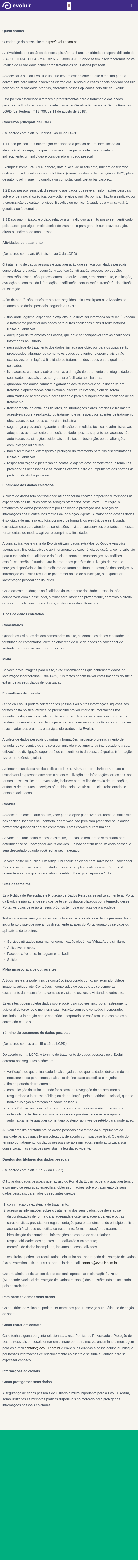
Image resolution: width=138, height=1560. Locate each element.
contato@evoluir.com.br (99, 1263)
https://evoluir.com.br (61, 42)
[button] (69, 6)
